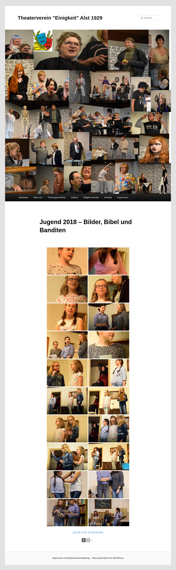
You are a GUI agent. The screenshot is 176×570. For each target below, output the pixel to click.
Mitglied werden (91, 197)
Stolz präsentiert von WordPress (108, 558)
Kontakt (108, 197)
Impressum (122, 197)
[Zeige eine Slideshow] (88, 532)
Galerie (74, 197)
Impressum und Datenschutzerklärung (71, 558)
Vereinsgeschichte (57, 197)
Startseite (23, 197)
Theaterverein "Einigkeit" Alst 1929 (60, 18)
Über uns (37, 197)
